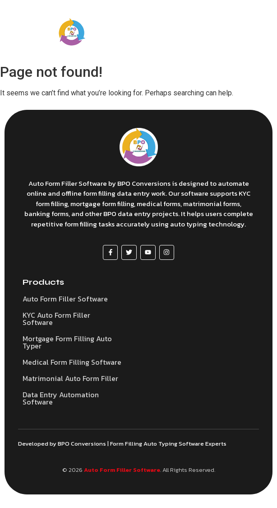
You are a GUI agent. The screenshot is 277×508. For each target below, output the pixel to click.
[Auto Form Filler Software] (139, 147)
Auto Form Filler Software (122, 470)
